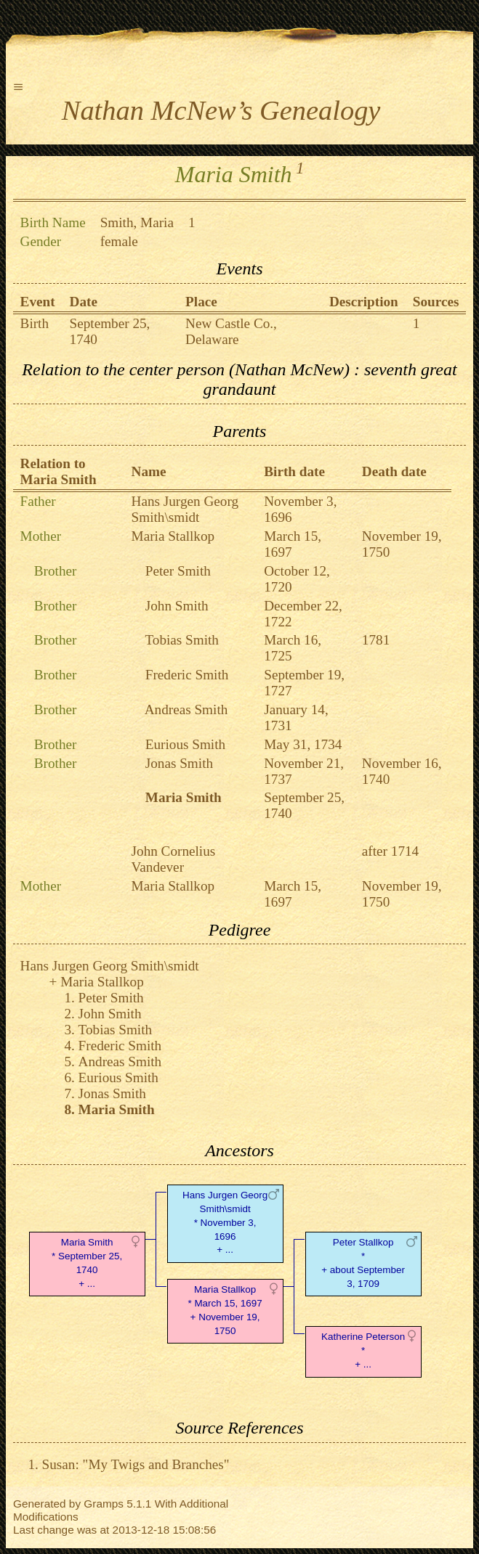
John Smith (177, 605)
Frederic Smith (187, 674)
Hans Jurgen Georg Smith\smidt (185, 509)
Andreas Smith (186, 709)
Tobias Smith (182, 639)
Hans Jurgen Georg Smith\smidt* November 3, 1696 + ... (224, 1222)
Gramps (104, 1503)
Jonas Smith (179, 763)
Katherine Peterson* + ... (363, 1350)
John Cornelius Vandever (174, 859)
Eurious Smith (185, 744)
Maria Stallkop (173, 536)
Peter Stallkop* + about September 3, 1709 (363, 1262)
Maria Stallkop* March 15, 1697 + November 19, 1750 (225, 1310)
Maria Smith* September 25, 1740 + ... (87, 1262)
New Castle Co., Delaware (231, 331)
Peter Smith (178, 570)
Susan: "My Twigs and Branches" (136, 1464)
